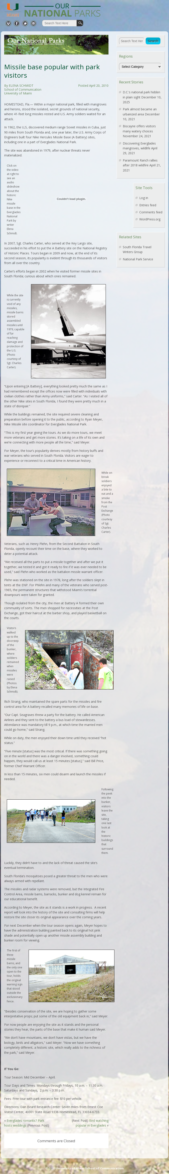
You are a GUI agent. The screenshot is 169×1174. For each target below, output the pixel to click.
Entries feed (147, 205)
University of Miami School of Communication (90, 1168)
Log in (143, 198)
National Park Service (138, 259)
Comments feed (150, 212)
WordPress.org (149, 219)
